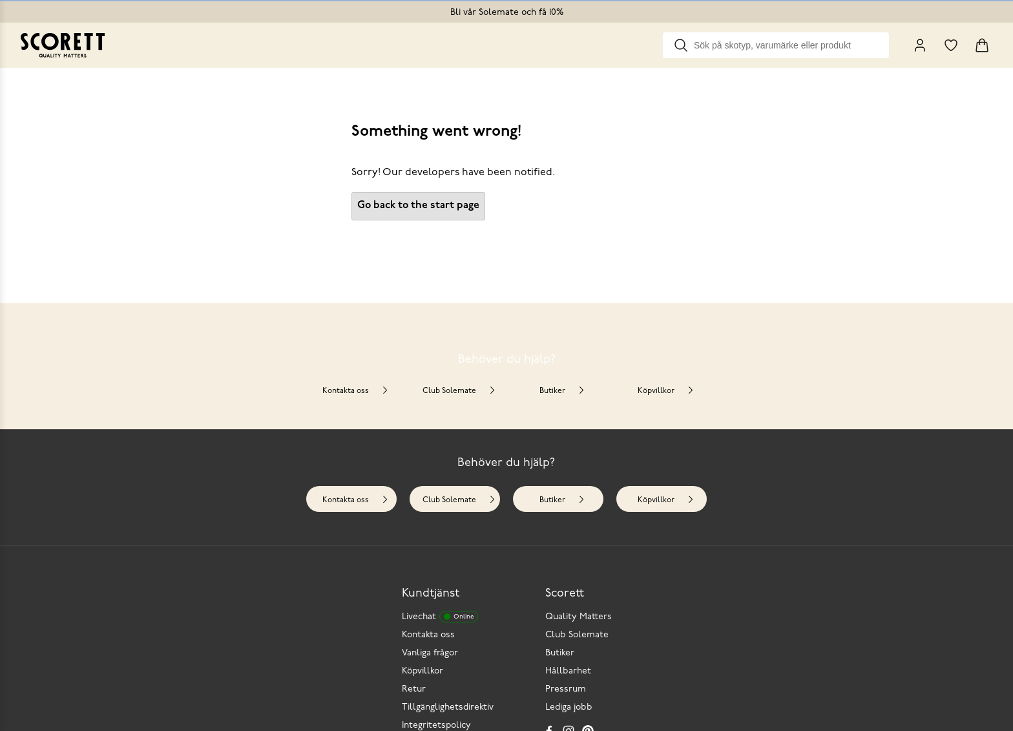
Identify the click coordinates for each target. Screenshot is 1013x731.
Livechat (440, 616)
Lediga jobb (568, 707)
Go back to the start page (418, 205)
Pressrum (565, 689)
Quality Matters (578, 617)
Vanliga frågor (430, 653)
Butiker (562, 391)
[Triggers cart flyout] (982, 45)
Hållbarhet (568, 671)
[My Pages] (920, 45)
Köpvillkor (666, 391)
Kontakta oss (355, 391)
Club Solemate (459, 391)
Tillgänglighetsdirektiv (448, 707)
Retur (414, 689)
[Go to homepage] (63, 45)
